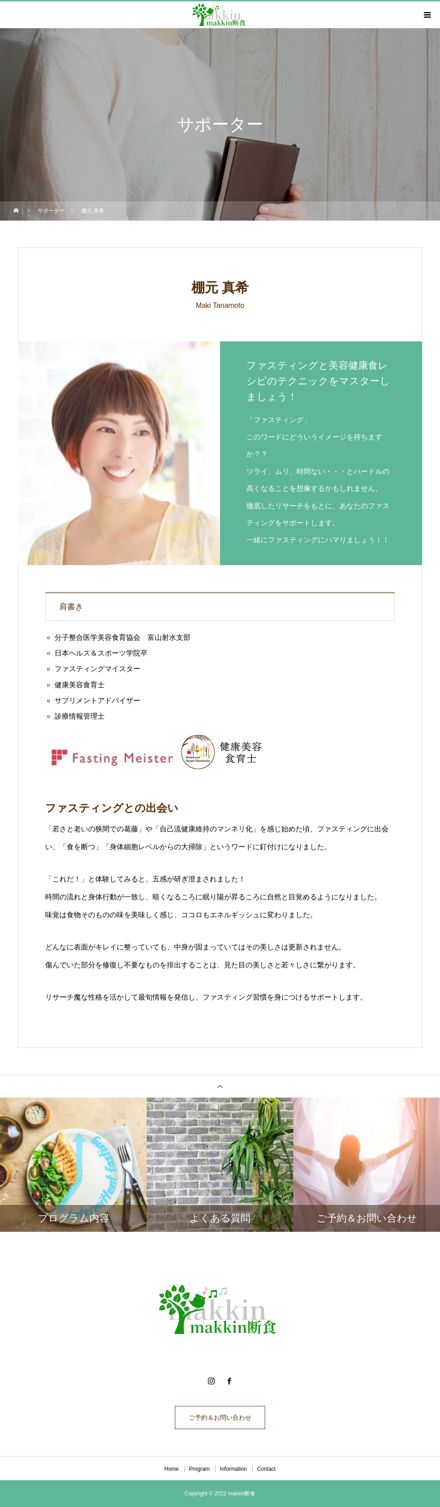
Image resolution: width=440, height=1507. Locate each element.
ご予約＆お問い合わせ (220, 1417)
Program (199, 1469)
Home (172, 1469)
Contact (266, 1469)
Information (233, 1469)
